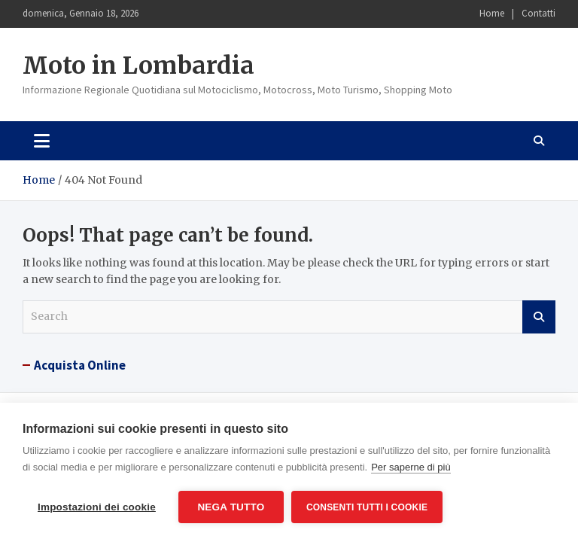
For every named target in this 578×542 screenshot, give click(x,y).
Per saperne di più (411, 467)
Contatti (538, 13)
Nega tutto (230, 507)
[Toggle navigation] (42, 140)
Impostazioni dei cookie (97, 507)
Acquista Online (80, 365)
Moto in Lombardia (138, 65)
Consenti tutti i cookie (366, 507)
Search (538, 316)
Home (491, 13)
